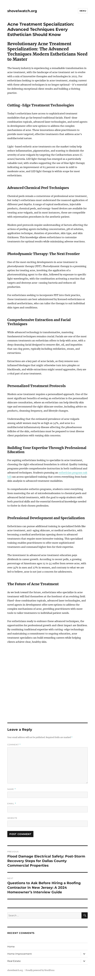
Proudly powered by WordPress (40, 970)
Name (11, 789)
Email (11, 803)
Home (11, 946)
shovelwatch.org (22, 11)
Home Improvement (19, 953)
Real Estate (14, 961)
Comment (14, 744)
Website (12, 818)
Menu (83, 11)
